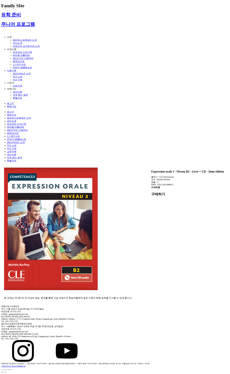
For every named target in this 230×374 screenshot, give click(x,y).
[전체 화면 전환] (8, 369)
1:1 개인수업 (19, 64)
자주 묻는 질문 (20, 95)
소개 (9, 37)
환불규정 (17, 98)
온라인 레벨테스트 (22, 67)
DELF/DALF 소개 (22, 73)
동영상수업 (18, 61)
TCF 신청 (17, 79)
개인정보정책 (13, 366)
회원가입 (11, 106)
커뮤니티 (11, 89)
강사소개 (17, 43)
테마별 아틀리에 (21, 55)
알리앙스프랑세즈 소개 (25, 40)
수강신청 (11, 49)
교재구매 (17, 86)
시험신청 (11, 70)
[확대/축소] (11, 369)
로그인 (10, 103)
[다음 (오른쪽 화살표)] (5, 372)
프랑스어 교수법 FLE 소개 (26, 46)
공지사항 (17, 92)
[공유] (5, 369)
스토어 (10, 83)
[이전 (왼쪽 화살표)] (2, 372)
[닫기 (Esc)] (2, 369)
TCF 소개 (17, 76)
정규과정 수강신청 (22, 52)
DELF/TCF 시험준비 (23, 58)
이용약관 (4, 366)
